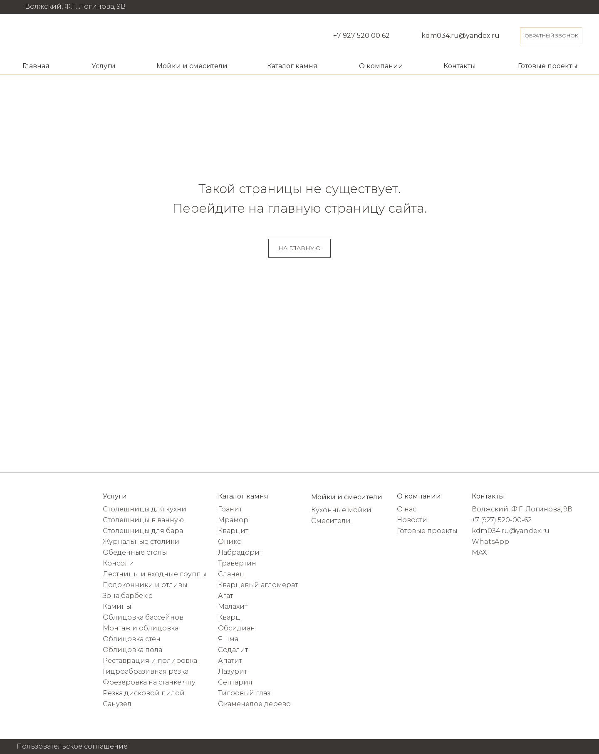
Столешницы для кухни (144, 509)
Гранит (230, 509)
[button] (551, 35)
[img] (32, 36)
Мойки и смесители (192, 66)
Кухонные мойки (341, 510)
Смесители (331, 521)
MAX (479, 552)
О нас (406, 509)
